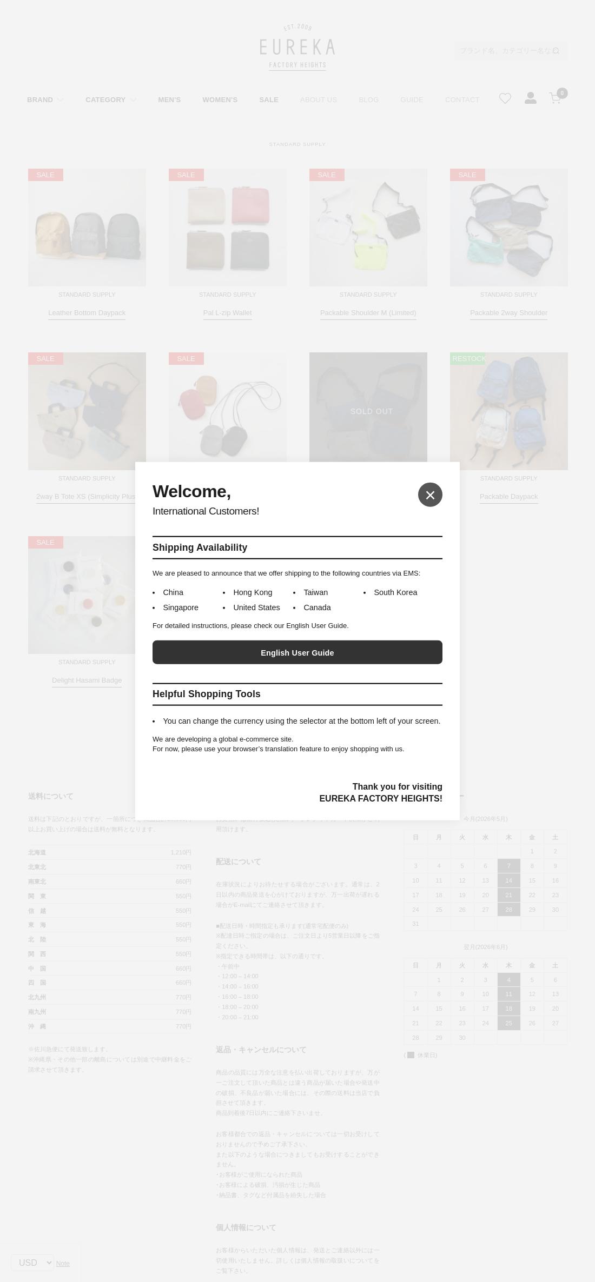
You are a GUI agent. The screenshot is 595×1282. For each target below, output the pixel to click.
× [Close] (430, 494)
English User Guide (297, 653)
